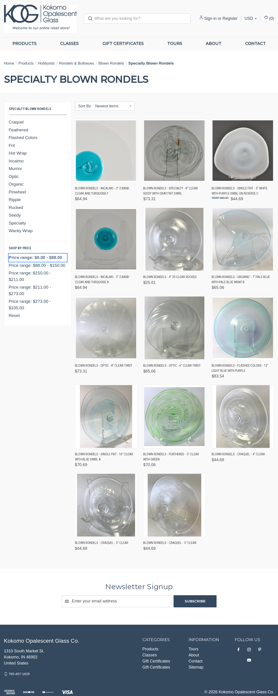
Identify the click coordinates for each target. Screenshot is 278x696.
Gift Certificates (123, 43)
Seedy (15, 215)
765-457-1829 (19, 674)
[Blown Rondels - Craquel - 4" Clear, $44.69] (242, 416)
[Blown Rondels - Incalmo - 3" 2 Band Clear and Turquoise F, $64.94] (106, 150)
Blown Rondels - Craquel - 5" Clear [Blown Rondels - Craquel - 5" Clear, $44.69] (170, 543)
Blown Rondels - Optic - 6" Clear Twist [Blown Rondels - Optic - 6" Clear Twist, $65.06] (172, 366)
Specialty (17, 223)
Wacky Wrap (21, 230)
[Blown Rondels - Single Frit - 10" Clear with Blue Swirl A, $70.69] (106, 416)
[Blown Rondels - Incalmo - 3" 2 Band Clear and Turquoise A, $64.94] (106, 239)
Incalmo (16, 161)
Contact (255, 43)
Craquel (16, 122)
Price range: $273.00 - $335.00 (30, 304)
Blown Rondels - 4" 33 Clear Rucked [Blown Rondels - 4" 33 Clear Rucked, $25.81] (170, 277)
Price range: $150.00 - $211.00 (30, 276)
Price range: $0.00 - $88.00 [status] (35, 257)
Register (229, 18)
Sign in (210, 18)
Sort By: (85, 106)
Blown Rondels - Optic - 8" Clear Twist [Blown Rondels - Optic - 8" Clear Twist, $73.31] (103, 366)
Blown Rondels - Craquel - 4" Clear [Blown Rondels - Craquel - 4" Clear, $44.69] (238, 454)
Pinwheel (17, 192)
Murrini (15, 168)
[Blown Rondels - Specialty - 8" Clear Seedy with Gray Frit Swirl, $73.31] (174, 150)
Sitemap (196, 667)
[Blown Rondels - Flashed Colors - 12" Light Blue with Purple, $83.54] (242, 328)
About (213, 43)
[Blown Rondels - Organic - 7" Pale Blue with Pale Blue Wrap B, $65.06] (242, 239)
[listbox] (114, 106)
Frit (12, 145)
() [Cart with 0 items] (269, 18)
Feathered (18, 130)
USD (250, 18)
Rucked (16, 207)
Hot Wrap (18, 153)
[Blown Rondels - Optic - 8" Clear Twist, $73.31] (106, 328)
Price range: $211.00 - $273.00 (30, 290)
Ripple (15, 199)
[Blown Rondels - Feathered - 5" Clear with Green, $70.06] (174, 416)
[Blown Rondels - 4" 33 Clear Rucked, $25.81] (174, 239)
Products (24, 43)
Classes (69, 43)
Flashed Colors (23, 137)
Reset (14, 315)
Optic (14, 176)
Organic (16, 184)
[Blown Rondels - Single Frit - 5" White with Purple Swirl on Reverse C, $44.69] (242, 150)
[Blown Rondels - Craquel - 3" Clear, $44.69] (106, 505)
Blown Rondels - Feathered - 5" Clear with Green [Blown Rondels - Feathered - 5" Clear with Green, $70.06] (171, 456)
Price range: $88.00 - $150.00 (37, 265)
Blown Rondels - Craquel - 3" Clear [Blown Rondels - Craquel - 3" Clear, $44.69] (101, 543)
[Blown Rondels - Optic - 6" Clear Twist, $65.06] (174, 328)
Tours (174, 43)
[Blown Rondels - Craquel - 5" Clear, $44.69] (174, 505)
